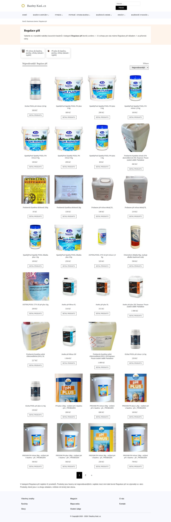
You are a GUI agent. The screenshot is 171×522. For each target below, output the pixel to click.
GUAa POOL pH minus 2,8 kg (35, 106)
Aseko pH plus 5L (102, 305)
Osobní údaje (75, 509)
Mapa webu (75, 504)
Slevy (23, 509)
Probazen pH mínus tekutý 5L (135, 207)
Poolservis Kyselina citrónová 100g (35, 207)
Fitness (58, 15)
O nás (121, 499)
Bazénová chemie (103, 15)
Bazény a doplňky (40, 15)
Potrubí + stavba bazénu (79, 15)
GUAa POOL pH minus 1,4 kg (135, 354)
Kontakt (122, 504)
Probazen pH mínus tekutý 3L (102, 207)
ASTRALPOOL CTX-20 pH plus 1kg (35, 305)
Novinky (24, 504)
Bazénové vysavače (139, 15)
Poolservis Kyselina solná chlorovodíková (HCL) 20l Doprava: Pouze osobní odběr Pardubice (102, 356)
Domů (24, 15)
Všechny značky (27, 499)
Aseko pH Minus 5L (69, 305)
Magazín (73, 499)
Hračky (121, 15)
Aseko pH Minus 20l (69, 354)
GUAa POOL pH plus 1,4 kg (35, 406)
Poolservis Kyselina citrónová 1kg (69, 207)
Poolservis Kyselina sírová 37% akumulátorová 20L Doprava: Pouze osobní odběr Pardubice (135, 158)
